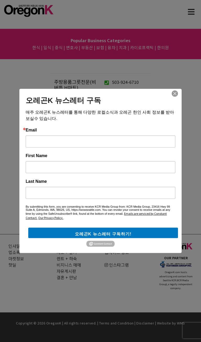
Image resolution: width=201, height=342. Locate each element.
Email (31, 130)
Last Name (36, 181)
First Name (36, 156)
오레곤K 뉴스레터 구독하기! (103, 234)
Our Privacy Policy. (50, 218)
